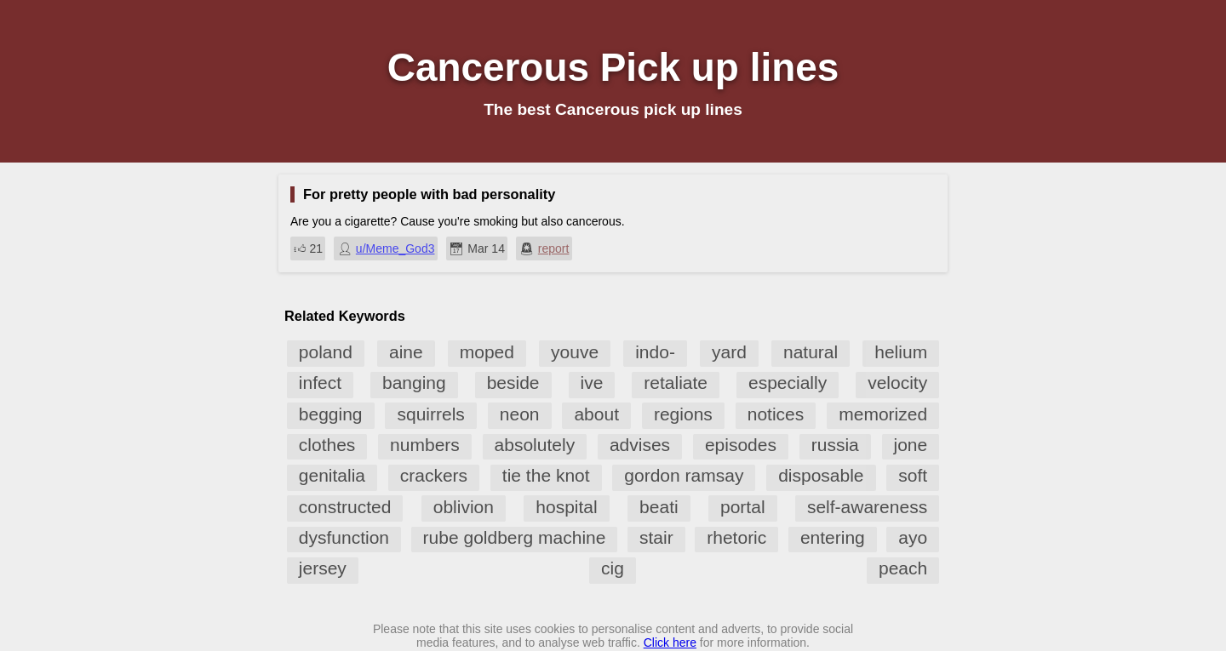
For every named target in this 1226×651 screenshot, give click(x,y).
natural (810, 352)
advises (640, 444)
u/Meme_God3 (395, 248)
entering (832, 537)
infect (320, 382)
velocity (897, 382)
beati (659, 507)
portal (742, 507)
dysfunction (344, 537)
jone (911, 444)
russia (835, 444)
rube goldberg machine (514, 537)
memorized (883, 414)
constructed (345, 507)
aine (406, 352)
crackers (433, 475)
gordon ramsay (683, 475)
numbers (425, 444)
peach (903, 568)
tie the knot (546, 475)
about (596, 414)
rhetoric (736, 537)
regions (683, 414)
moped (487, 352)
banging (414, 382)
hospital (566, 507)
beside (513, 382)
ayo (912, 537)
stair (656, 537)
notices (776, 414)
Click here (670, 642)
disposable (820, 475)
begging (331, 414)
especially (787, 382)
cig (612, 568)
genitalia (332, 475)
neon (520, 414)
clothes (327, 444)
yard (729, 352)
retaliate (676, 382)
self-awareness (867, 507)
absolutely (535, 444)
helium (900, 352)
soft (912, 475)
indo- (655, 352)
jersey (323, 568)
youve (575, 352)
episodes (740, 444)
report (554, 248)
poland (325, 352)
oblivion (463, 507)
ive (592, 382)
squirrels (430, 414)
